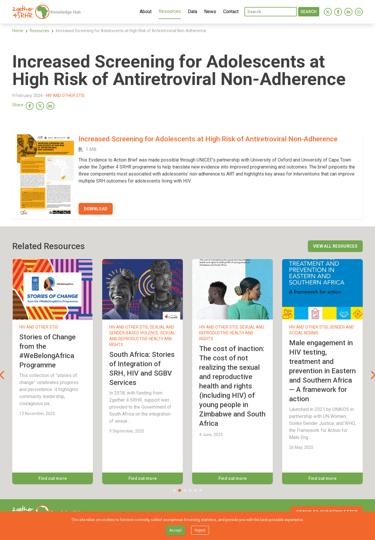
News (209, 11)
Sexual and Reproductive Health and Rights (142, 339)
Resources (169, 11)
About (145, 11)
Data (191, 11)
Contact (230, 11)
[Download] (96, 209)
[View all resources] (335, 246)
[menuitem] (47, 12)
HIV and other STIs (65, 95)
